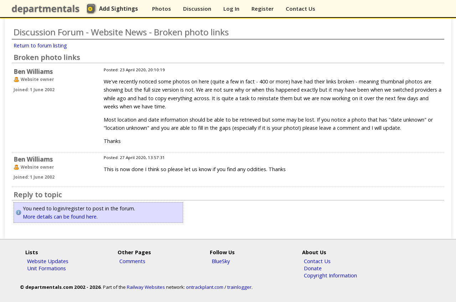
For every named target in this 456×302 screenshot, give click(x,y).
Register (263, 8)
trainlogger (239, 287)
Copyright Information (330, 275)
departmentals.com (47, 9)
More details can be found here (60, 216)
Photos (161, 8)
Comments (132, 261)
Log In (231, 8)
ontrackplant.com (204, 287)
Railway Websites (146, 287)
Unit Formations (46, 268)
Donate (313, 268)
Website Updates (47, 261)
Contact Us (300, 8)
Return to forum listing (40, 45)
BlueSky (221, 261)
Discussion (197, 8)
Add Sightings (118, 8)
